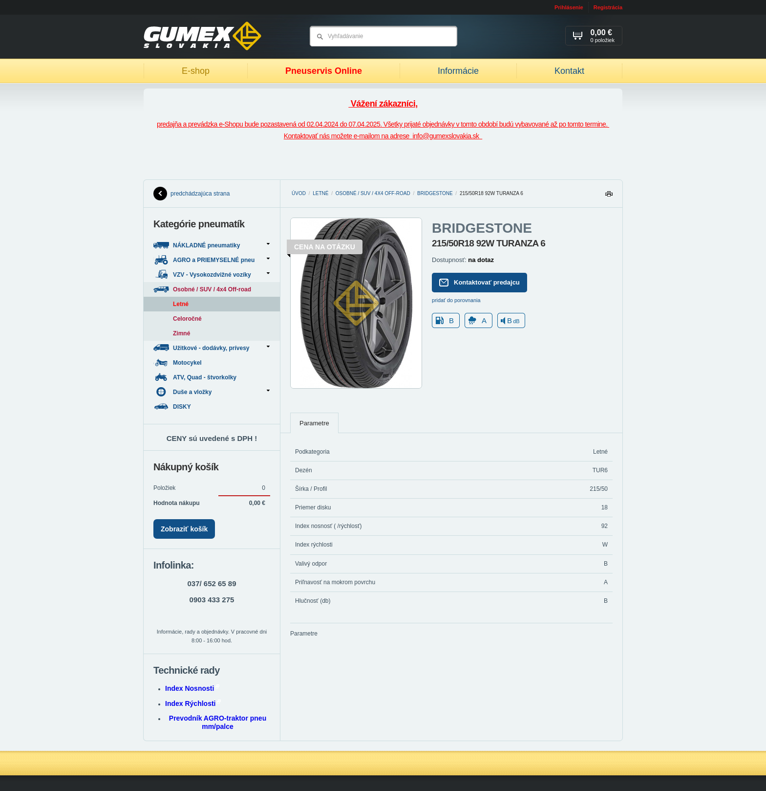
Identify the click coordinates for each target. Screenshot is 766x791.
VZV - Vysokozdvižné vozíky (211, 274)
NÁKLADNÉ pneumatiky (211, 245)
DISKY (172, 406)
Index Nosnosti (192, 688)
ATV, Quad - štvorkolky (195, 377)
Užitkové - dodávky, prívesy (211, 347)
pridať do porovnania (456, 300)
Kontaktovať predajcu (479, 282)
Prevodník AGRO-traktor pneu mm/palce (217, 722)
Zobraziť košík (184, 529)
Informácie (458, 71)
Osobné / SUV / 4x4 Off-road (373, 193)
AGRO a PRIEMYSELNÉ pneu (211, 259)
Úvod (299, 193)
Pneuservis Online (323, 71)
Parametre (314, 423)
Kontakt (569, 71)
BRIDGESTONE (435, 193)
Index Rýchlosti (193, 703)
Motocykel (178, 362)
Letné (320, 193)
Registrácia (608, 7)
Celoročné (187, 318)
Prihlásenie (568, 7)
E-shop (196, 71)
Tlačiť (608, 196)
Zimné (181, 333)
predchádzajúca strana (191, 193)
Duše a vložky (211, 391)
